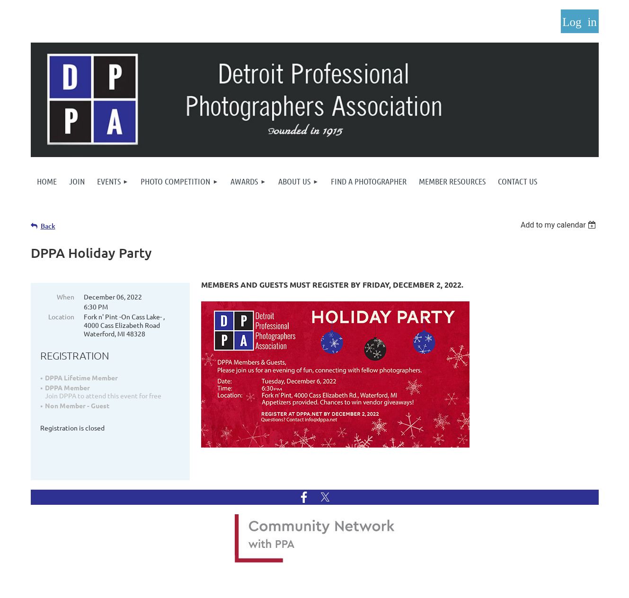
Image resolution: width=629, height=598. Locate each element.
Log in (580, 21)
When (65, 296)
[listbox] (560, 225)
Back (48, 225)
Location (61, 316)
